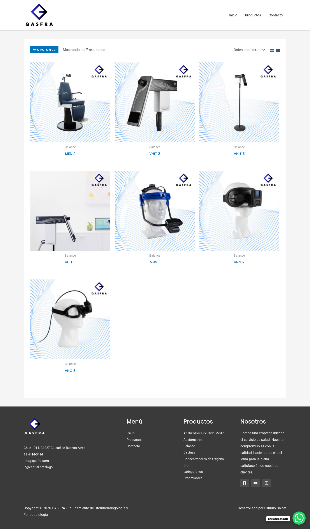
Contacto (134, 446)
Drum (187, 465)
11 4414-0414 (34, 454)
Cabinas (189, 452)
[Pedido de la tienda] (248, 49)
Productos (134, 440)
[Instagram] (266, 483)
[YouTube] (255, 483)
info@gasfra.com (37, 461)
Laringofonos (193, 472)
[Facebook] (244, 483)
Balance (189, 446)
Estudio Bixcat (275, 508)
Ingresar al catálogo (39, 467)
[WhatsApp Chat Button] (299, 518)
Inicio (131, 433)
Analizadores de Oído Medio (205, 433)
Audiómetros (193, 440)
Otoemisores (193, 478)
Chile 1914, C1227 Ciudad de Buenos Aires (56, 448)
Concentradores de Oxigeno (204, 459)
